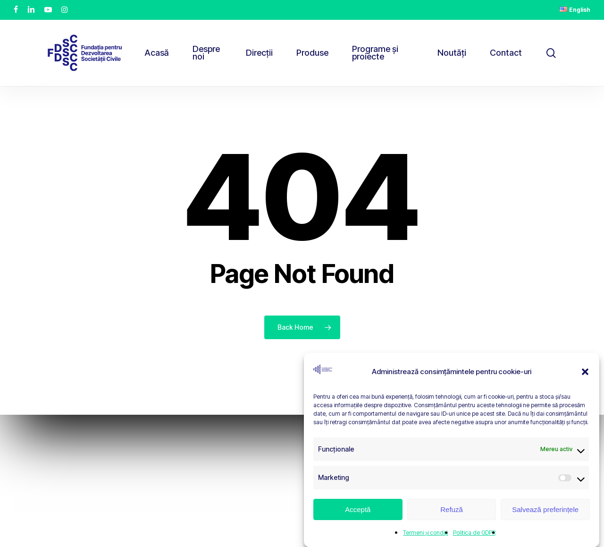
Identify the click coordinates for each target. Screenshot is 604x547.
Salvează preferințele (545, 509)
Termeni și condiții (425, 532)
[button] (585, 371)
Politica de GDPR (474, 532)
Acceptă (357, 509)
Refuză (451, 509)
